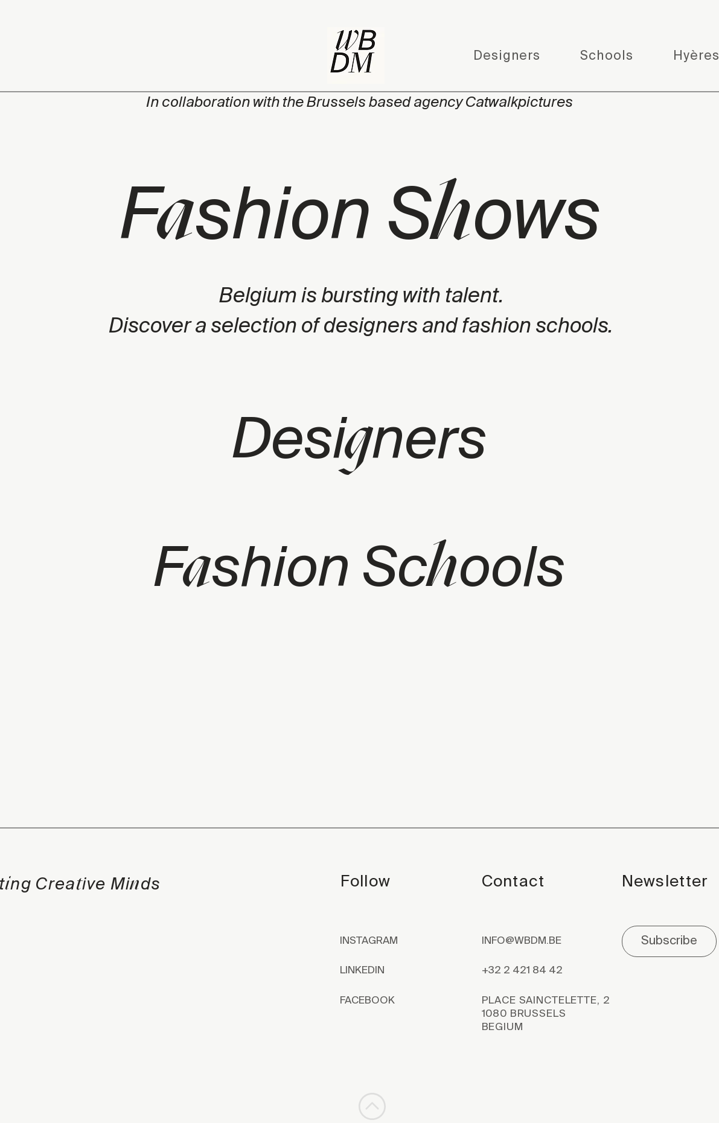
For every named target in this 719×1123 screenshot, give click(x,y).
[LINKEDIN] (387, 971)
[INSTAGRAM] (387, 941)
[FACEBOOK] (387, 1001)
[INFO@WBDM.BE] (550, 941)
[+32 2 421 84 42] (550, 971)
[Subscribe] (669, 941)
